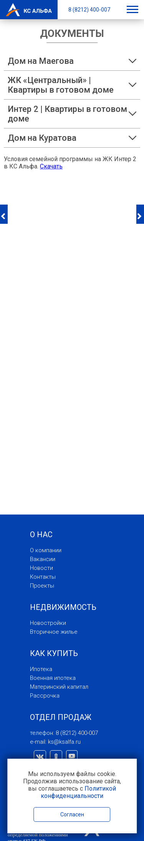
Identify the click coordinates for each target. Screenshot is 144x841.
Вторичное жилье (54, 631)
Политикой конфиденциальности (78, 792)
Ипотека (41, 669)
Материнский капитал (59, 686)
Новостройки (48, 623)
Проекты (42, 585)
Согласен (72, 814)
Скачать (51, 166)
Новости (41, 568)
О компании (45, 550)
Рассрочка (45, 695)
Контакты (43, 576)
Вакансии (42, 559)
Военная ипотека (53, 677)
